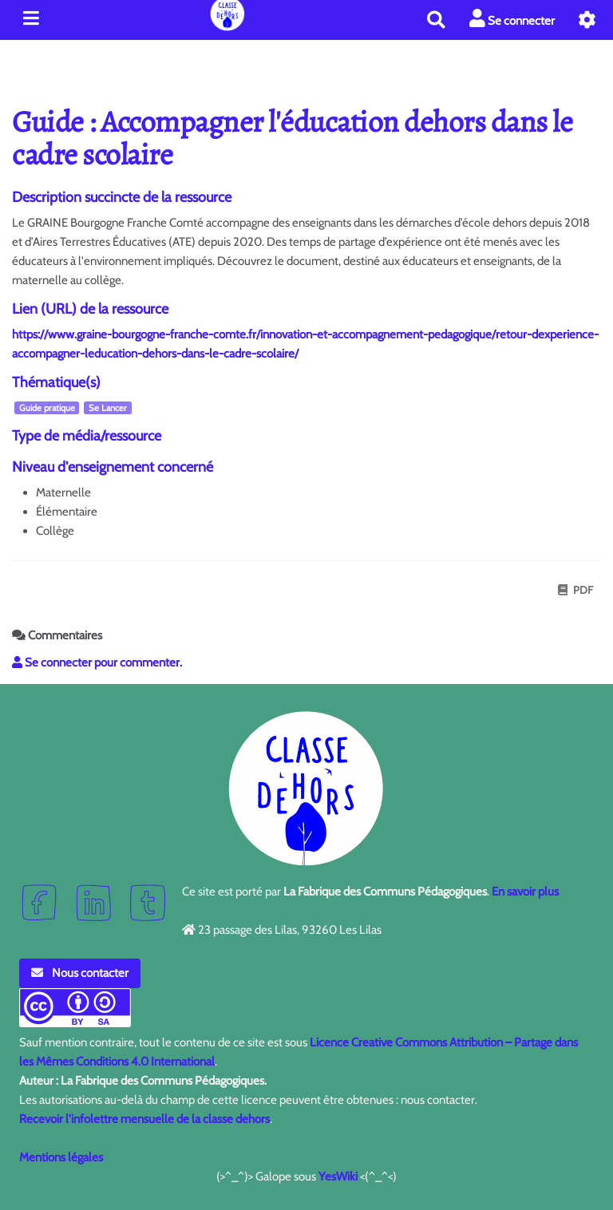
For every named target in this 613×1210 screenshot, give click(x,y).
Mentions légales (61, 1157)
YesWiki (338, 1176)
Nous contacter (80, 973)
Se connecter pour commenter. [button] (97, 662)
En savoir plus (525, 891)
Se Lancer (108, 407)
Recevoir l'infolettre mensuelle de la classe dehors (144, 1119)
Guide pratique (47, 407)
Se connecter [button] (512, 19)
